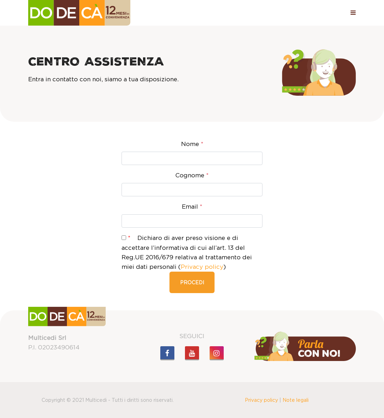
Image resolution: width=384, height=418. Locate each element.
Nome (192, 144)
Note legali (296, 400)
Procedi (192, 282)
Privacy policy (202, 267)
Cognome (192, 175)
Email (192, 206)
